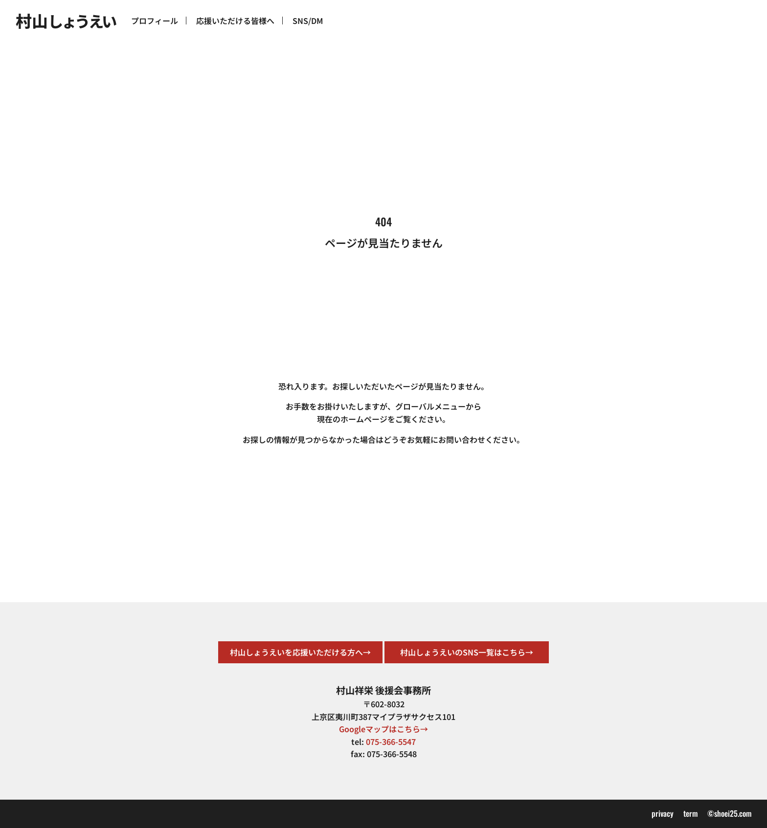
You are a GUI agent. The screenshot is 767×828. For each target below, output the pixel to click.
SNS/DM (308, 20)
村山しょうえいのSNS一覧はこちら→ (466, 652)
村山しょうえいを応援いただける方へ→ (300, 652)
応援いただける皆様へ (235, 20)
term (690, 813)
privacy (663, 813)
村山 (65, 20)
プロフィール (154, 20)
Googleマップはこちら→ (383, 729)
